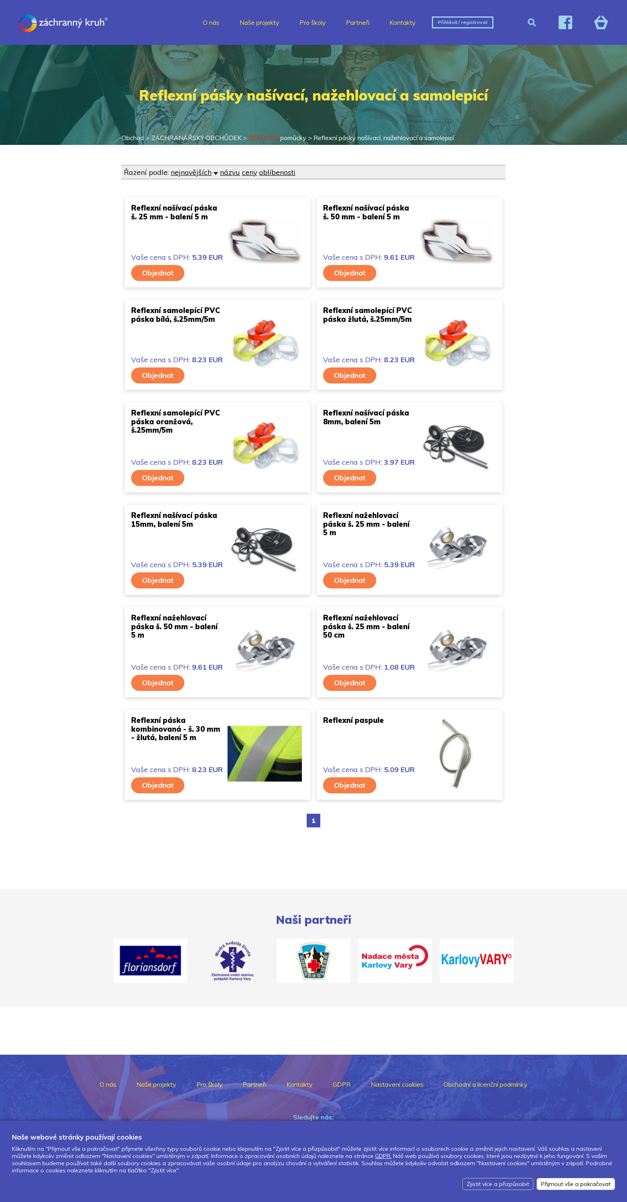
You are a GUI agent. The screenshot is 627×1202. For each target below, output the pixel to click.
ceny (249, 172)
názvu (230, 172)
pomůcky (277, 138)
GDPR (342, 1084)
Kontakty (402, 22)
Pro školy (313, 22)
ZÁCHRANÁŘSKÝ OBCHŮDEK (196, 138)
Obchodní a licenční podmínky (485, 1084)
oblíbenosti (277, 172)
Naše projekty (260, 22)
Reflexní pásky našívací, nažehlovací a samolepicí (384, 138)
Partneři (357, 22)
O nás (211, 22)
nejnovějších (191, 172)
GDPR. (383, 1156)
